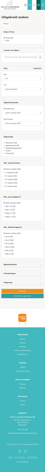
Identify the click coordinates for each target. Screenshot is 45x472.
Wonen (6, 24)
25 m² (9, 237)
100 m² (9, 247)
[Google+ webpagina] (25, 451)
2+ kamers (11, 176)
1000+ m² (10, 213)
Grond (8, 151)
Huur (7, 40)
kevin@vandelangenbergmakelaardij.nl (22, 433)
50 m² (9, 240)
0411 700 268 (22, 429)
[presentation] (20, 324)
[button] (22, 291)
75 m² (9, 243)
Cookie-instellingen (22, 461)
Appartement (12, 145)
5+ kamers (11, 186)
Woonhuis (11, 143)
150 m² (9, 250)
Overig (10, 153)
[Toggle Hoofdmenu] (43, 5)
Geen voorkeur (12, 169)
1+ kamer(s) (11, 172)
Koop (9, 38)
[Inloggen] (25, 5)
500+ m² (10, 210)
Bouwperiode (9, 109)
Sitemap (10, 457)
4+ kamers (11, 183)
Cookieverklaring (32, 457)
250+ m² (10, 206)
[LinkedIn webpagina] (20, 451)
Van (5, 74)
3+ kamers (11, 179)
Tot (5, 85)
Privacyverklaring (20, 457)
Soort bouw (8, 119)
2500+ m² (10, 217)
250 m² (9, 254)
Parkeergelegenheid (14, 148)
